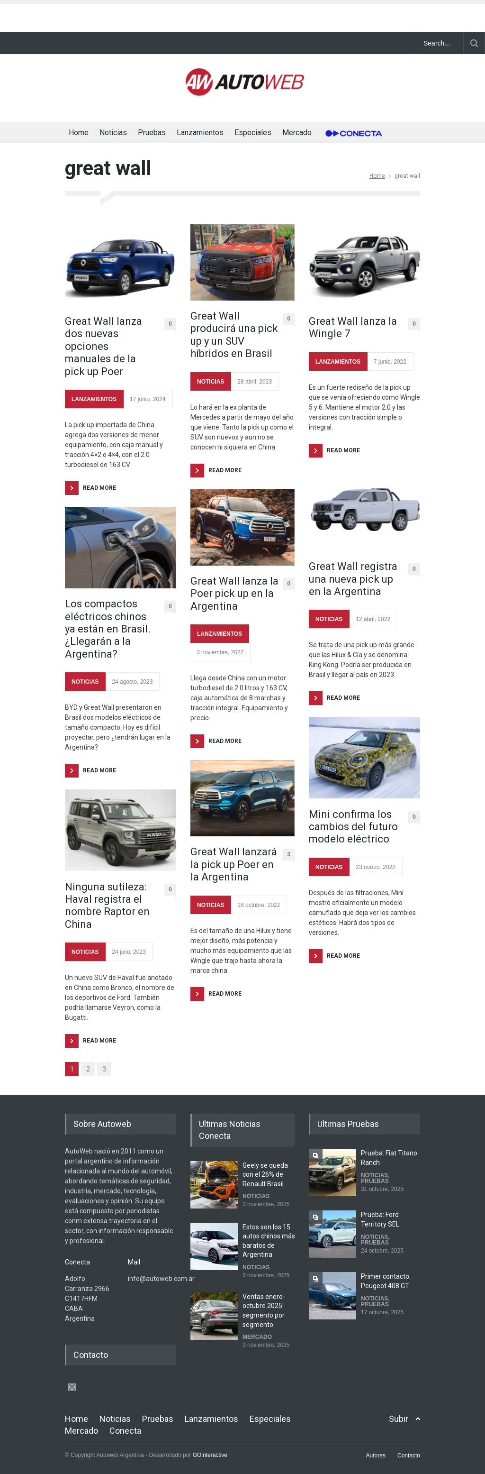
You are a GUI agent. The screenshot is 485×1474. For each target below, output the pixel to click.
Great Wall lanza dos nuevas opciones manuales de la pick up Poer (103, 346)
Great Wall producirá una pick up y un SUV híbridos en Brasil (234, 334)
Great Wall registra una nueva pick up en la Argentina (353, 578)
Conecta (350, 133)
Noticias (113, 132)
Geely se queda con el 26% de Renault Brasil (265, 1175)
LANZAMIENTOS (94, 399)
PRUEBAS (375, 1181)
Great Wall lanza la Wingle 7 (353, 327)
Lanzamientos (200, 132)
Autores (376, 1455)
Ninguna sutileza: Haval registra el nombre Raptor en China (107, 905)
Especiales (252, 132)
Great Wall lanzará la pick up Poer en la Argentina (233, 864)
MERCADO (257, 1337)
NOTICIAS (85, 681)
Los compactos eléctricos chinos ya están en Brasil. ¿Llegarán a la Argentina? (108, 629)
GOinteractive (210, 1455)
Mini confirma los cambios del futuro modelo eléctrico (353, 826)
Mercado (297, 132)
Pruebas (152, 132)
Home (79, 132)
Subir (398, 1419)
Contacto (408, 1455)
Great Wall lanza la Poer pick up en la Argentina (234, 593)
